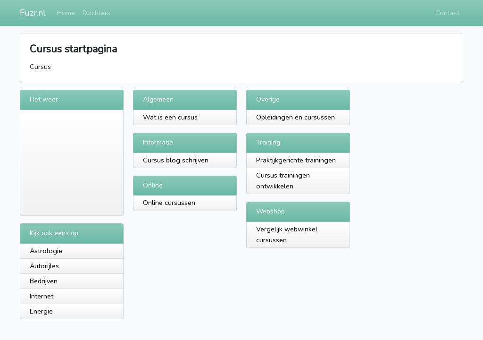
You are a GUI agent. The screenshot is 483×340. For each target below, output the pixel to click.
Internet (41, 296)
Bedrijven (44, 281)
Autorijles (44, 266)
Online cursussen (169, 202)
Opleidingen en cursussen (295, 117)
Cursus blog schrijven (175, 160)
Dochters (96, 12)
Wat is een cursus (170, 117)
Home (66, 12)
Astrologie (46, 250)
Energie (41, 311)
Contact (447, 12)
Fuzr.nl (33, 12)
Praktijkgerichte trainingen (296, 160)
